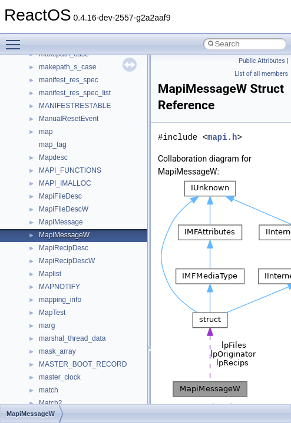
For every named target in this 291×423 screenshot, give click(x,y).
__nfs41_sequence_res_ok (81, 355)
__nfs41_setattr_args (72, 394)
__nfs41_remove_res (72, 200)
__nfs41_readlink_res (73, 161)
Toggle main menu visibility (16, 39)
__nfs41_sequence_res (76, 342)
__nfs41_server (63, 368)
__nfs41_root (59, 252)
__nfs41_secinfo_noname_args (88, 304)
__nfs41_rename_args (74, 213)
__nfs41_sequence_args (77, 329)
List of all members (261, 74)
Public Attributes (262, 61)
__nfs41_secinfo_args (73, 278)
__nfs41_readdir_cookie (76, 110)
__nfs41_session (65, 381)
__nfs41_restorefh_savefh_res (86, 239)
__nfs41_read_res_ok (73, 84)
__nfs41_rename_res (72, 226)
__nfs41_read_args (69, 58)
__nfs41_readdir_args (73, 97)
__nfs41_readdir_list (70, 136)
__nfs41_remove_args (74, 187)
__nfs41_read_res (67, 71)
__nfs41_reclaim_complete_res (88, 174)
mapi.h (222, 137)
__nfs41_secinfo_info (72, 291)
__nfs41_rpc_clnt (65, 265)
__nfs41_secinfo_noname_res (86, 317)
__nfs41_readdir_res (71, 149)
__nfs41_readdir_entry (74, 123)
